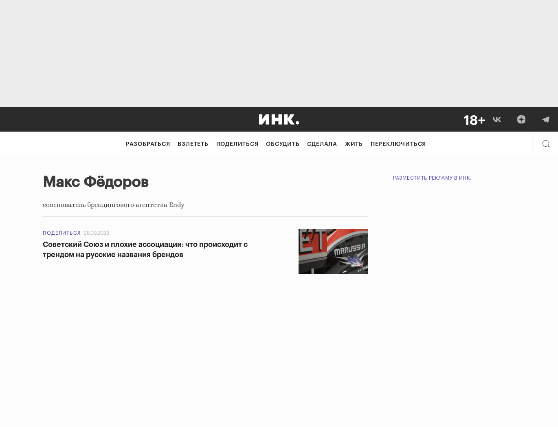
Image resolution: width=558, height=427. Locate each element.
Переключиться (398, 144)
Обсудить (282, 144)
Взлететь (193, 144)
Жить (354, 144)
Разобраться (148, 144)
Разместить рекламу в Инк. (432, 178)
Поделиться (237, 144)
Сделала (322, 144)
